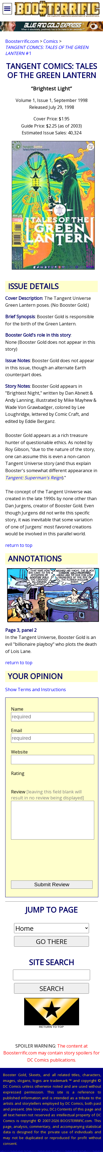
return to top (18, 545)
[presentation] (52, 867)
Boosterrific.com (22, 41)
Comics (50, 41)
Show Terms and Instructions (35, 689)
